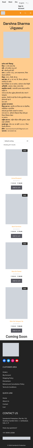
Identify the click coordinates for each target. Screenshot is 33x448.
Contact (5, 404)
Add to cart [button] (16, 188)
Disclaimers (7, 381)
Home (5, 398)
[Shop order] (16, 141)
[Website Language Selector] (22, 3)
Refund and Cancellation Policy (13, 384)
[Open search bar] (25, 13)
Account (21, 8)
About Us (6, 401)
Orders (5, 372)
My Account (7, 375)
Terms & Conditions (9, 387)
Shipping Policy (8, 378)
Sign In (20, 6)
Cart (4, 407)
